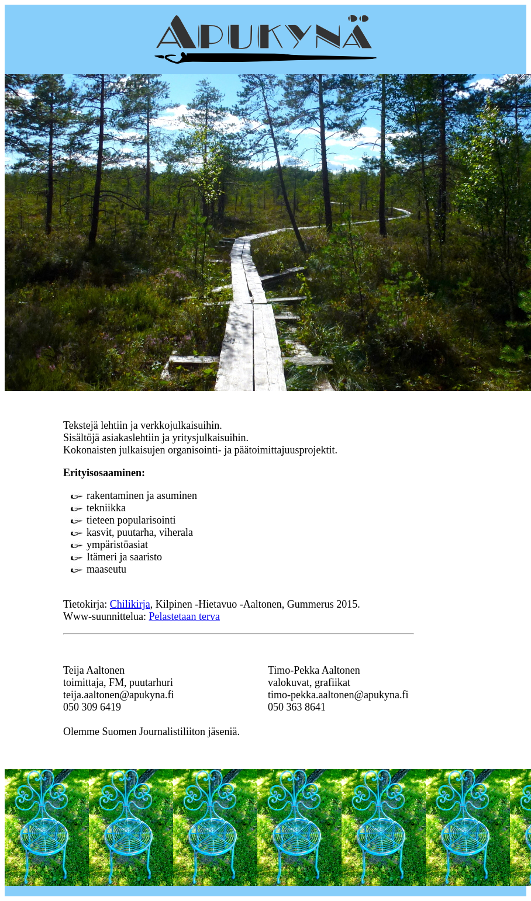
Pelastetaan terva (184, 616)
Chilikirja (130, 604)
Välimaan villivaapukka (292, 731)
